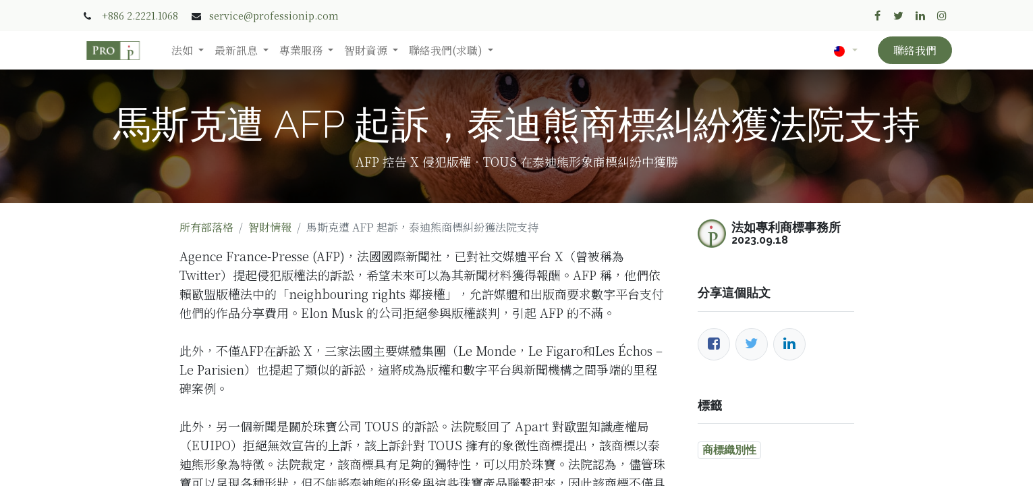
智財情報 (269, 227)
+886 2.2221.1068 (140, 15)
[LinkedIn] (789, 344)
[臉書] (714, 344)
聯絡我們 (915, 50)
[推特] (751, 344)
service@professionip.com (274, 15)
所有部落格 (206, 227)
